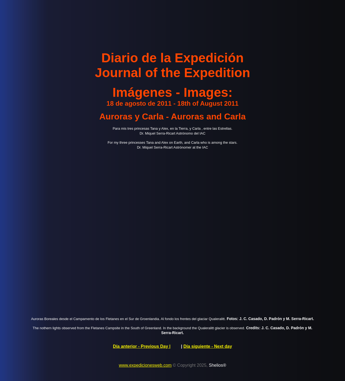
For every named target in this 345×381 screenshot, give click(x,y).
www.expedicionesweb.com (145, 365)
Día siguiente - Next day (207, 346)
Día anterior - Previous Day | (141, 346)
